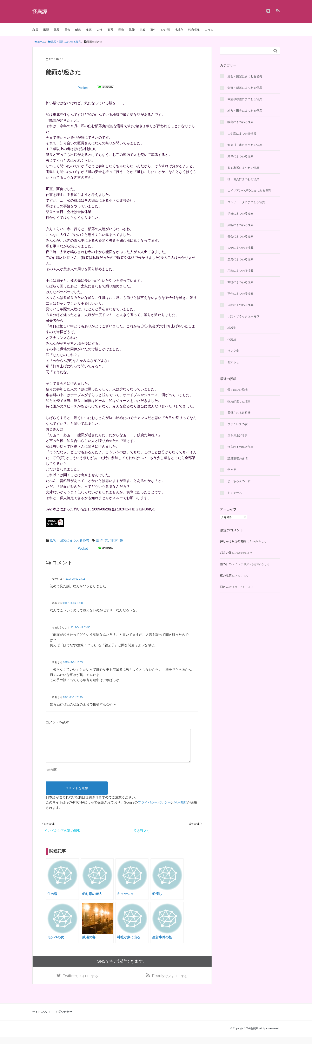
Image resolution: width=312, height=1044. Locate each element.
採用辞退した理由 (239, 401)
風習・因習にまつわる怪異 (69, 540)
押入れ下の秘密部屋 (240, 447)
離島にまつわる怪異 (240, 122)
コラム (209, 29)
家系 (110, 29)
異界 (57, 29)
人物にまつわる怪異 (240, 247)
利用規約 (180, 809)
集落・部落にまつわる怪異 (244, 87)
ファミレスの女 (237, 424)
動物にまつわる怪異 (240, 282)
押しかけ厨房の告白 (233, 541)
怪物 (121, 29)
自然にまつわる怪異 (240, 305)
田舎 (67, 29)
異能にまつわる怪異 (240, 225)
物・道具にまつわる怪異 (243, 179)
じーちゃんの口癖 (239, 481)
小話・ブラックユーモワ (243, 316)
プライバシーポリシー (154, 809)
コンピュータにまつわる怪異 (246, 202)
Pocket (83, 88)
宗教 (142, 29)
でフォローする (80, 982)
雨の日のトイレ (230, 564)
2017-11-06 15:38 (73, 603)
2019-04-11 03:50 (80, 627)
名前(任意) (51, 776)
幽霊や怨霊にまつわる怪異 (244, 99)
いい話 (165, 29)
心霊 (35, 29)
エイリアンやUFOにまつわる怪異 (249, 190)
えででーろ (234, 492)
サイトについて (41, 1018)
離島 (78, 29)
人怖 (99, 29)
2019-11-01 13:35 (73, 662)
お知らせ (233, 362)
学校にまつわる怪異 (240, 213)
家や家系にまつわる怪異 (243, 167)
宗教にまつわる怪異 (240, 270)
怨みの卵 (226, 552)
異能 (132, 29)
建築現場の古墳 (237, 458)
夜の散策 (226, 575)
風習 (46, 29)
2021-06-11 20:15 (73, 697)
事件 (153, 29)
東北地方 (111, 540)
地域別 (179, 29)
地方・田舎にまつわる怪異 (244, 110)
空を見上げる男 (237, 435)
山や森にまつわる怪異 (241, 133)
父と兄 (231, 469)
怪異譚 (39, 11)
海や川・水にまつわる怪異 (244, 145)
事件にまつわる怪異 (240, 293)
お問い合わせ (64, 1018)
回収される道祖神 (239, 412)
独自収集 (194, 29)
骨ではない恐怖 (237, 389)
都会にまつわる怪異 (240, 236)
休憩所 (231, 339)
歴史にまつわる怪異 (240, 259)
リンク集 (233, 350)
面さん (224, 586)
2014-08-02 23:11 (75, 578)
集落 (89, 29)
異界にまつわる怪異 (240, 156)
